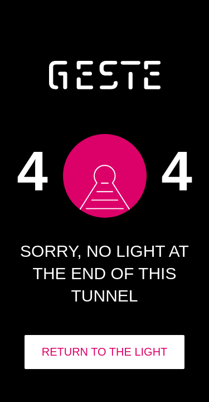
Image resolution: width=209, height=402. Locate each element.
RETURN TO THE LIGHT (105, 352)
